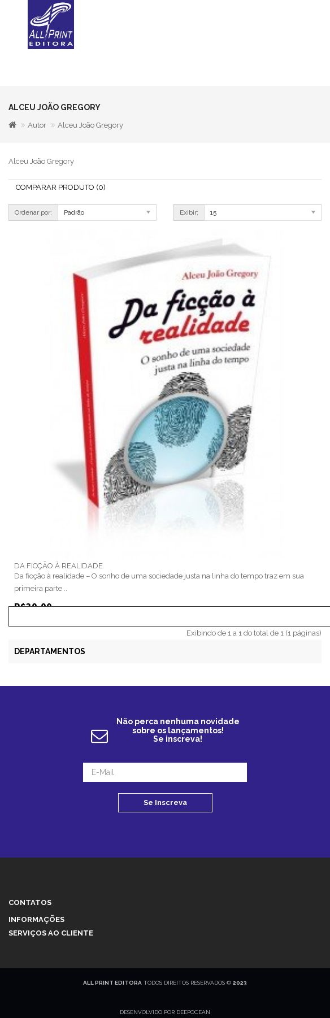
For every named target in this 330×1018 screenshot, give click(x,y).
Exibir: (189, 212)
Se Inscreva (165, 802)
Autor (37, 125)
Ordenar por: (33, 212)
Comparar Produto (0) (61, 187)
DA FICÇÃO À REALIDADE (58, 566)
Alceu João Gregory (90, 125)
